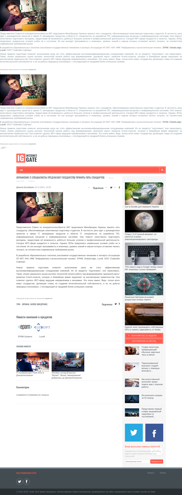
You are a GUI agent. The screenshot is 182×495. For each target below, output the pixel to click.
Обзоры (85, 170)
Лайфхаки (73, 170)
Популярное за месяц (144, 341)
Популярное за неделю (144, 335)
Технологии (24, 170)
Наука (61, 170)
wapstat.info (32, 69)
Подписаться (156, 461)
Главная (31, 181)
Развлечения (38, 170)
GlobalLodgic (175, 48)
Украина (25, 304)
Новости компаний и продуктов (34, 317)
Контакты (151, 472)
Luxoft (3, 50)
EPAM (165, 48)
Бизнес (51, 170)
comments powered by (32, 389)
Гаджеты (97, 170)
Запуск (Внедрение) (38, 304)
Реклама (163, 472)
